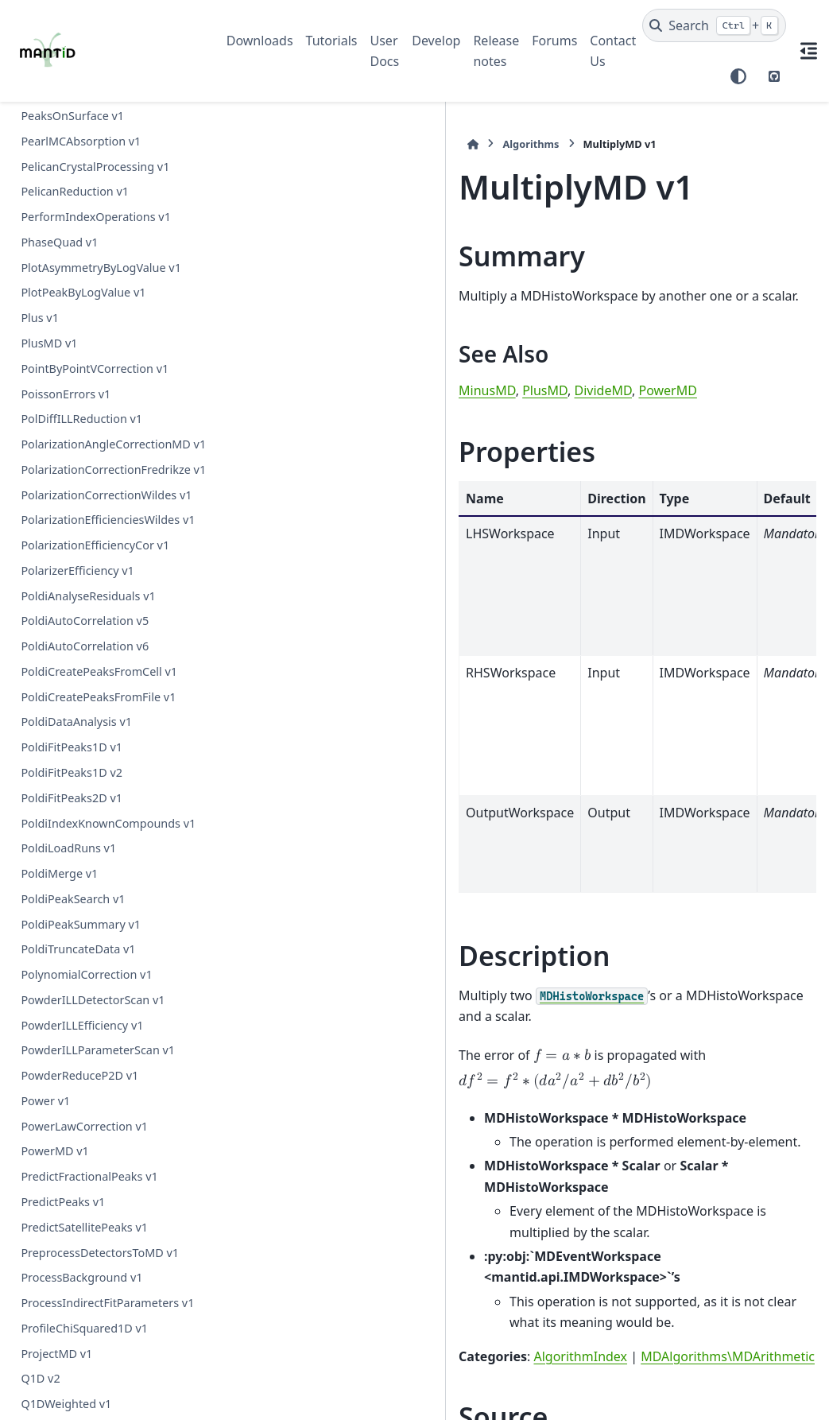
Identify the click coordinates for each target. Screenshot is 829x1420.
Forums (554, 40)
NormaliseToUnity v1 (76, 699)
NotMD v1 (48, 750)
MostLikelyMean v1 (72, 144)
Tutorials (332, 40)
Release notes (496, 51)
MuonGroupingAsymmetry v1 (100, 320)
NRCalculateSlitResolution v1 (97, 522)
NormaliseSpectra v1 (76, 649)
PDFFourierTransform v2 (86, 1091)
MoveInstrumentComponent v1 (105, 169)
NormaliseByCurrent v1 (83, 548)
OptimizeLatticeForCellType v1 (102, 895)
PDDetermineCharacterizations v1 (104, 1031)
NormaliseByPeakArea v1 (88, 598)
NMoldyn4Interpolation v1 (91, 472)
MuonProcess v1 (65, 447)
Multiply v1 (50, 219)
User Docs (385, 51)
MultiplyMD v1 (61, 245)
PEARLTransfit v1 (65, 1192)
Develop (436, 40)
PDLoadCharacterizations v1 (96, 1116)
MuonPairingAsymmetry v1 (94, 396)
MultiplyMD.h (334, 1221)
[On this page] (808, 50)
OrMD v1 (44, 920)
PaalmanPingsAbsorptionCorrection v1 (106, 1252)
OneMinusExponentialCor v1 (97, 801)
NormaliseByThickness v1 (89, 623)
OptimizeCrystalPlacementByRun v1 (105, 861)
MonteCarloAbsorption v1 (90, 118)
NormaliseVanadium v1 (83, 724)
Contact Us (613, 51)
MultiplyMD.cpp (339, 1257)
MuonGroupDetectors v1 (87, 295)
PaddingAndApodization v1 (93, 1330)
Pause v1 (44, 1381)
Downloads (260, 40)
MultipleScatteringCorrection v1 (106, 194)
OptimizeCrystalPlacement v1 (99, 825)
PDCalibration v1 (65, 945)
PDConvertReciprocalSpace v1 (100, 996)
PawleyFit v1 (54, 1406)
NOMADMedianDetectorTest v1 (104, 497)
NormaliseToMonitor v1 (84, 674)
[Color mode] (738, 76)
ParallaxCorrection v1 (78, 1356)
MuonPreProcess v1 (73, 421)
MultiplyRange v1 (67, 269)
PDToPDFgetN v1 (66, 1166)
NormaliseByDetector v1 (86, 573)
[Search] (714, 25)
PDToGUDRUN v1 (67, 1141)
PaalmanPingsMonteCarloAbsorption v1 (106, 1296)
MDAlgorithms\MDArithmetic (489, 1121)
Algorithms (292, 144)
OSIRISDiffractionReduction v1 (102, 775)
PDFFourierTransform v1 (86, 1065)
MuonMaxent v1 (64, 371)
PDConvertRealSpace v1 (84, 971)
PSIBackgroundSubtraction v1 (100, 1217)
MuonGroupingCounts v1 (89, 346)
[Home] (234, 144)
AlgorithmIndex (342, 1121)
